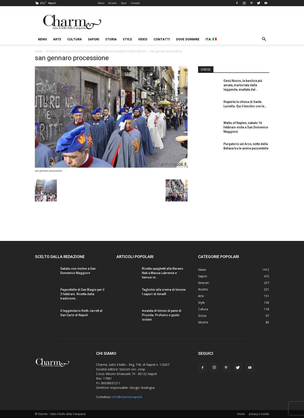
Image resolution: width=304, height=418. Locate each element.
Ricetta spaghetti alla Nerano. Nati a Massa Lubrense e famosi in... (163, 273)
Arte (57, 39)
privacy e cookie (259, 414)
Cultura (74, 39)
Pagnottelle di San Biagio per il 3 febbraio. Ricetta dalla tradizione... (82, 294)
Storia (111, 39)
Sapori (93, 39)
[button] (264, 40)
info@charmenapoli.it (127, 397)
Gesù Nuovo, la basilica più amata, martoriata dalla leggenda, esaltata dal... (243, 85)
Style (124, 3)
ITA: (211, 39)
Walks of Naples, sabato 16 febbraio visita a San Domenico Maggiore (246, 127)
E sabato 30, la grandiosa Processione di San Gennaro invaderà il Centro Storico (96, 51)
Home (39, 51)
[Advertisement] (233, 195)
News (101, 3)
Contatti (135, 3)
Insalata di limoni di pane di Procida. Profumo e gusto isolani (161, 315)
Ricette (112, 3)
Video (142, 39)
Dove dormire (187, 39)
